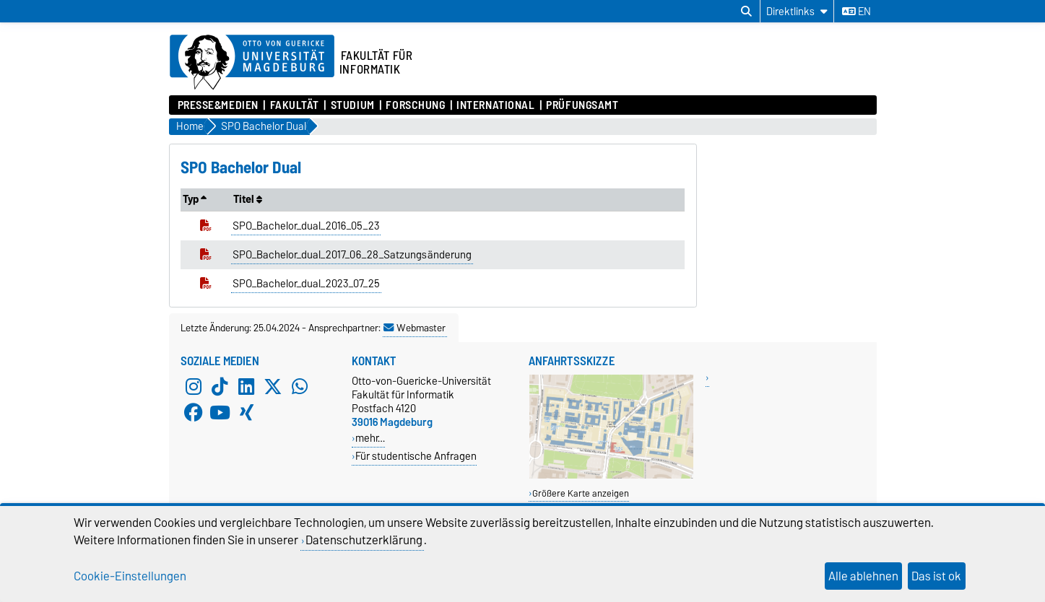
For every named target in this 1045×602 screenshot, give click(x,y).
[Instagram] (194, 387)
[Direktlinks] (796, 11)
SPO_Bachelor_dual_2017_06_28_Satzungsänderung (352, 254)
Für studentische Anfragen (416, 456)
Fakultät (294, 105)
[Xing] (246, 413)
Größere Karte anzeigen (580, 493)
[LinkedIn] (246, 387)
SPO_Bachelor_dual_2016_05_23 (306, 226)
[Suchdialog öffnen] (746, 11)
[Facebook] (194, 413)
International (495, 105)
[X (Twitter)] (273, 387)
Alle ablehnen (863, 576)
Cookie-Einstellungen (130, 576)
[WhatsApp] (300, 387)
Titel (247, 199)
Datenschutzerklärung (363, 540)
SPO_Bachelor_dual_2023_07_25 (306, 283)
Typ (195, 199)
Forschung (415, 105)
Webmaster (414, 327)
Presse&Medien (218, 105)
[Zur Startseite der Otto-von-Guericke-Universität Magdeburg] (252, 63)
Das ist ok (936, 576)
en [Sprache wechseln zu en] (856, 11)
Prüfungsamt (582, 105)
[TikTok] (220, 387)
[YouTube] (220, 413)
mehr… (370, 438)
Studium (353, 105)
